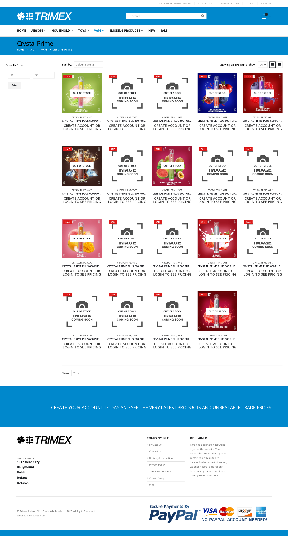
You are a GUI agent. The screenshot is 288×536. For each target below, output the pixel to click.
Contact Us (155, 451)
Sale (163, 31)
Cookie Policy (156, 478)
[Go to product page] (82, 93)
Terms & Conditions (160, 471)
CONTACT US (205, 3)
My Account (155, 444)
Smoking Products (124, 31)
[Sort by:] (88, 64)
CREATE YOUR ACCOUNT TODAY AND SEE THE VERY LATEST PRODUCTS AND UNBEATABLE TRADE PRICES (161, 407)
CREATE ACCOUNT (229, 3)
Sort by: (67, 64)
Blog (151, 484)
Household (61, 31)
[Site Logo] (44, 16)
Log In (250, 3)
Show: (252, 64)
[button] (272, 64)
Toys (82, 31)
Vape (97, 31)
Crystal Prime (79, 117)
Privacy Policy (157, 464)
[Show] (263, 64)
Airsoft (37, 31)
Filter (14, 85)
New (151, 31)
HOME (21, 31)
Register (266, 3)
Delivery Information (161, 458)
